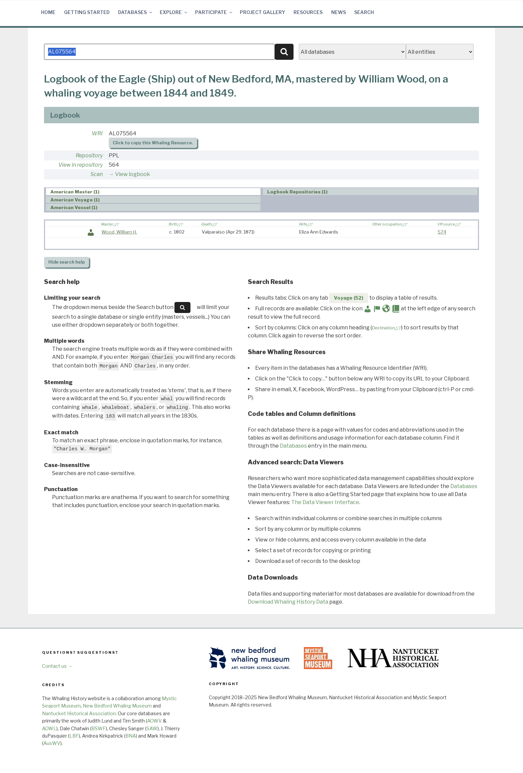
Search (364, 12)
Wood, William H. (119, 232)
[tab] (153, 191)
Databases (135, 12)
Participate (214, 12)
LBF (74, 736)
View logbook (132, 174)
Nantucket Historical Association (79, 713)
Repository (89, 155)
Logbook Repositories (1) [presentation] (297, 191)
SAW (151, 728)
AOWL (49, 728)
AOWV (154, 721)
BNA (130, 736)
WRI (97, 133)
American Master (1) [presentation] (74, 191)
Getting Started (87, 12)
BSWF (98, 728)
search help (66, 262)
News (338, 12)
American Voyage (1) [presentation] (75, 199)
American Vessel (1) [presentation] (73, 207)
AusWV (51, 743)
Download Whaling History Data (288, 602)
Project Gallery (262, 12)
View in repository (80, 165)
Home (48, 12)
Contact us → (57, 666)
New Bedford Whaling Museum (117, 706)
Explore (174, 12)
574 (442, 232)
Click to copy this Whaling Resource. (153, 142)
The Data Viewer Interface (325, 502)
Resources (308, 12)
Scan (96, 174)
